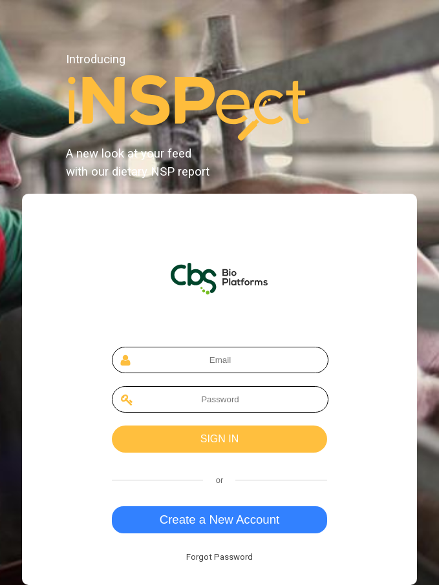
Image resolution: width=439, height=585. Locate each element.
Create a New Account (220, 519)
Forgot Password (219, 557)
